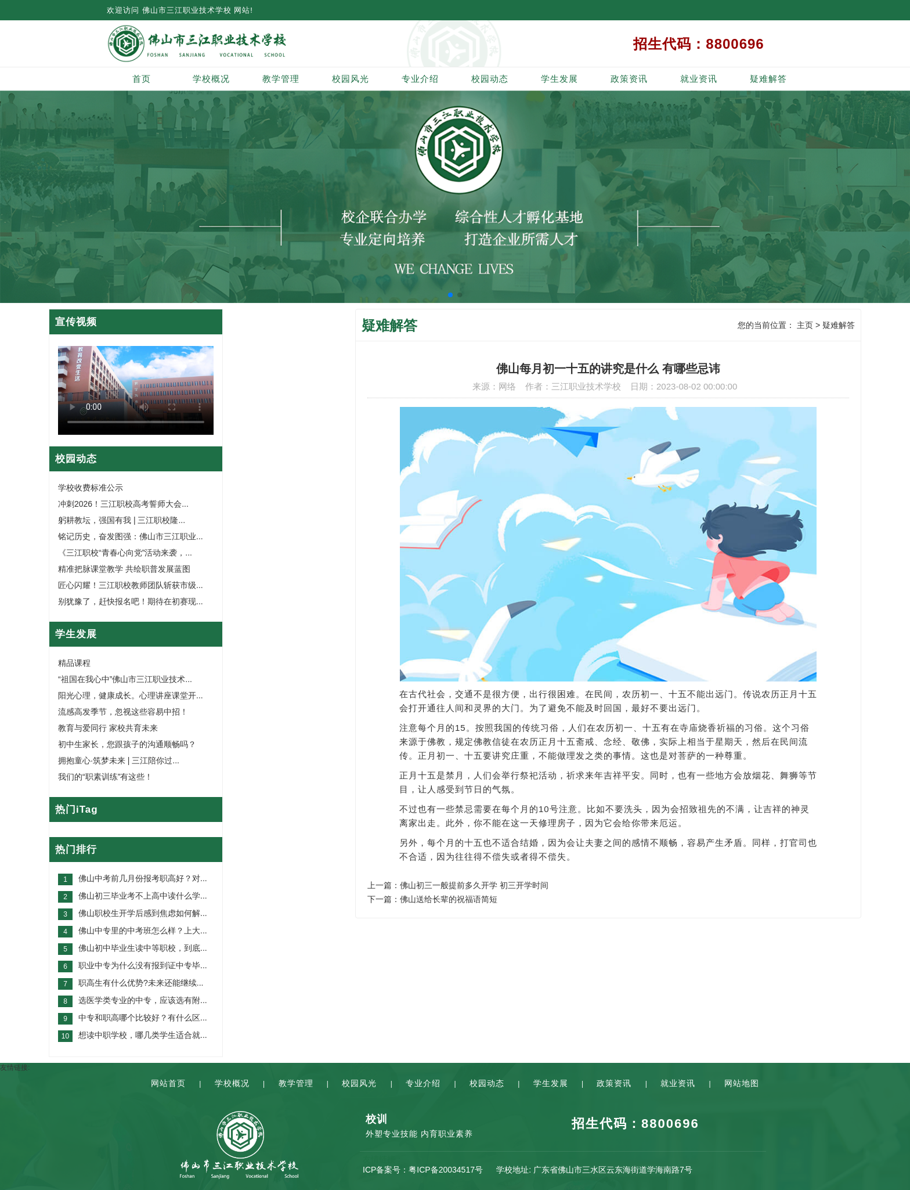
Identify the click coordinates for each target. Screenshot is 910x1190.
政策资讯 (629, 79)
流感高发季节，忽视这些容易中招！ (123, 711)
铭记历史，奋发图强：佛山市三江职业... (130, 536)
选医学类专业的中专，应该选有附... (142, 1000)
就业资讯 (698, 79)
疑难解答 (768, 79)
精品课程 (74, 663)
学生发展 (559, 79)
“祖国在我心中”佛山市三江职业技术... (125, 679)
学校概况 (211, 79)
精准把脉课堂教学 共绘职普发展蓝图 (124, 569)
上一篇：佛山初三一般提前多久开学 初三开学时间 (457, 885)
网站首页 (168, 1083)
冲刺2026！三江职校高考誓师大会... (123, 504)
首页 (141, 79)
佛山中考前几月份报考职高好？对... (142, 878)
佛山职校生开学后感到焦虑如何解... (142, 913)
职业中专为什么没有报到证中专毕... (142, 965)
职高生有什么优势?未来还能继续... (140, 982)
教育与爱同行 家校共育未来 (108, 728)
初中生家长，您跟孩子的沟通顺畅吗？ (127, 744)
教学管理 (280, 79)
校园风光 (350, 79)
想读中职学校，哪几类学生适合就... (142, 1035)
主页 (805, 325)
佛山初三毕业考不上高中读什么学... (142, 895)
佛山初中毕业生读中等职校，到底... (142, 948)
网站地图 (741, 1083)
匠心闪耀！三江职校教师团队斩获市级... (130, 585)
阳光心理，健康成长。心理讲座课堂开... (130, 695)
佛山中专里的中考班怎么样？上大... (142, 930)
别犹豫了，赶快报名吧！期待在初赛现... (130, 601)
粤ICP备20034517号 (446, 1169)
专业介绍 (420, 79)
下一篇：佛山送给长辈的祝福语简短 (432, 899)
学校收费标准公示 (90, 487)
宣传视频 (76, 321)
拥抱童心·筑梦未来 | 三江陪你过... (118, 760)
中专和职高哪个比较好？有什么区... (142, 1017)
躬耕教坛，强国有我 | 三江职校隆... (121, 520)
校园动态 (489, 79)
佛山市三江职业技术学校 (187, 10)
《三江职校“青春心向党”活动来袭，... (125, 552)
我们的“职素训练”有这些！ (105, 776)
